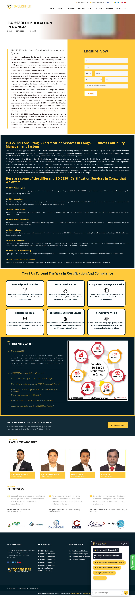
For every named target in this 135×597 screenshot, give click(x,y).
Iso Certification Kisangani (78, 554)
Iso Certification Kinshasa (78, 551)
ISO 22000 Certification (46, 559)
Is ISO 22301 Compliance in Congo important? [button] (26, 373)
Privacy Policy (75, 593)
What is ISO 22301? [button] (16, 351)
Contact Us (121, 9)
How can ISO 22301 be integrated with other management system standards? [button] (33, 389)
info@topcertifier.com (97, 2)
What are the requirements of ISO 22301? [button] (24, 395)
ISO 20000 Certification (46, 565)
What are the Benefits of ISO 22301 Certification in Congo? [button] (30, 378)
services (71, 9)
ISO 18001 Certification (46, 557)
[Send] (126, 593)
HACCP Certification (45, 568)
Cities (90, 9)
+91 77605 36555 (83, 2)
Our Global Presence (104, 9)
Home (51, 9)
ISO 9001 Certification (46, 551)
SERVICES (20, 31)
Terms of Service (88, 593)
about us (61, 9)
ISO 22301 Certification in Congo (40, 90)
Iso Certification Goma (77, 559)
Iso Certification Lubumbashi (79, 557)
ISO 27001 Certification (46, 562)
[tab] (36, 351)
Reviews (81, 9)
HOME (9, 31)
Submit (91, 93)
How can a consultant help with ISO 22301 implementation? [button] (31, 400)
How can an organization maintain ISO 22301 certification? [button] (31, 406)
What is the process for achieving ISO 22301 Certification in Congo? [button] (33, 384)
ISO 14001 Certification (46, 554)
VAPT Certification (45, 571)
